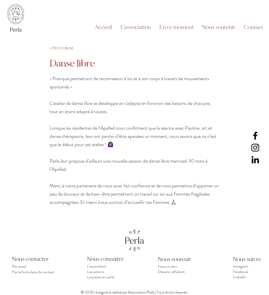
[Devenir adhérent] (180, 271)
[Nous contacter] (34, 259)
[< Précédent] (66, 48)
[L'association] (109, 266)
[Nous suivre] (250, 259)
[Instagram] (255, 147)
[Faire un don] (180, 266)
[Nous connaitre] (109, 259)
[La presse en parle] (109, 277)
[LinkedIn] (255, 159)
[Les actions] (109, 271)
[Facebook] (255, 135)
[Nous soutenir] (175, 259)
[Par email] (34, 266)
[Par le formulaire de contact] (34, 272)
